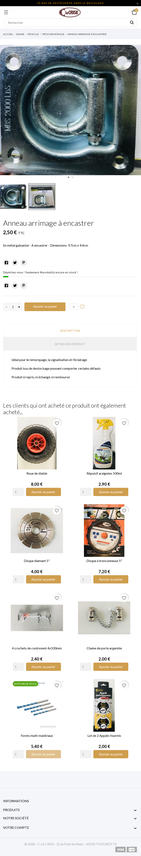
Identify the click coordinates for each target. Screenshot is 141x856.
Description (70, 330)
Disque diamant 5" (37, 561)
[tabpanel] (70, 110)
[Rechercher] (70, 22)
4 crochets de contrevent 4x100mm (37, 648)
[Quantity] (18, 492)
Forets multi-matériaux (37, 735)
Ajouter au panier (45, 306)
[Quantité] (13, 306)
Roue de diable (36, 473)
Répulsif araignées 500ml (104, 473)
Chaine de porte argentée (104, 648)
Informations (16, 801)
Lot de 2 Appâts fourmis (104, 735)
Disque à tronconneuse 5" (104, 561)
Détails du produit (70, 344)
